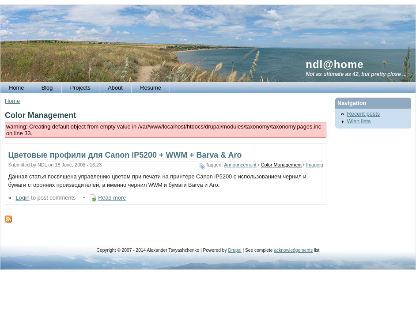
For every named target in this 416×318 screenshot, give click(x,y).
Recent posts (363, 113)
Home (12, 101)
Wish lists (359, 121)
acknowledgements (293, 250)
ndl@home (334, 64)
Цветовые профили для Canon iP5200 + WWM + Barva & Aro (125, 155)
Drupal (234, 250)
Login (22, 197)
